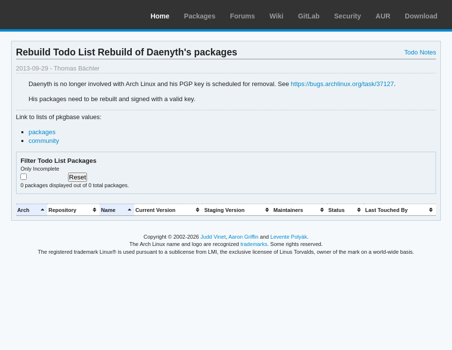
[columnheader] (31, 210)
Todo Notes (420, 52)
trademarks (254, 244)
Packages (200, 16)
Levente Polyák (288, 237)
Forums (242, 16)
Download (421, 16)
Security (347, 16)
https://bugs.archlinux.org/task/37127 (342, 84)
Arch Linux (53, 14)
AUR (383, 16)
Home (160, 16)
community (44, 140)
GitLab (308, 16)
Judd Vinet (213, 237)
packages (42, 132)
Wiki (277, 16)
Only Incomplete (39, 169)
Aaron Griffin (243, 237)
